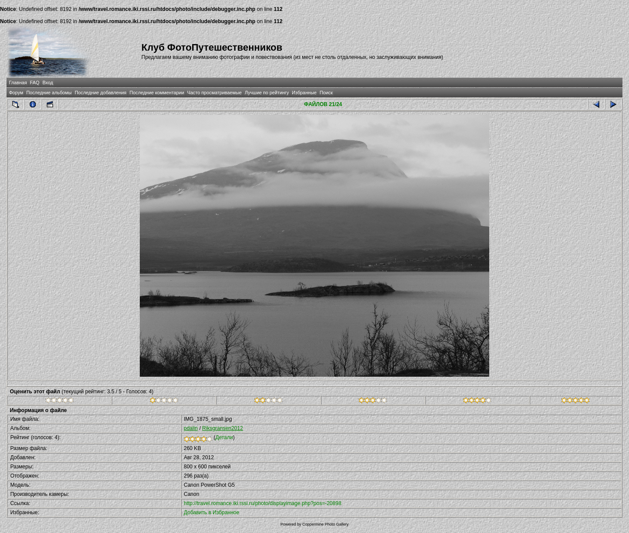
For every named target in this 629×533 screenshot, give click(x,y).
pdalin (191, 428)
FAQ (35, 82)
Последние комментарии (156, 92)
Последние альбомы (49, 92)
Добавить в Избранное (211, 512)
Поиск (326, 92)
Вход (47, 82)
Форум (16, 92)
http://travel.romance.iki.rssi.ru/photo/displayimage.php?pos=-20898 (263, 503)
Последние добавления (100, 92)
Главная (18, 82)
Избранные (304, 92)
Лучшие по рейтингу (267, 92)
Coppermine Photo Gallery (325, 524)
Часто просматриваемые (214, 92)
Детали (224, 437)
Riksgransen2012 (222, 428)
